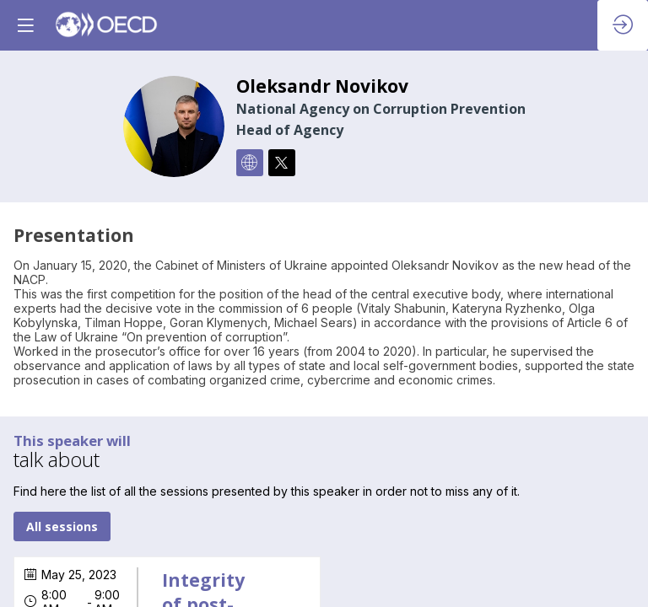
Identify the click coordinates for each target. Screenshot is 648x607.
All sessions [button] (62, 527)
